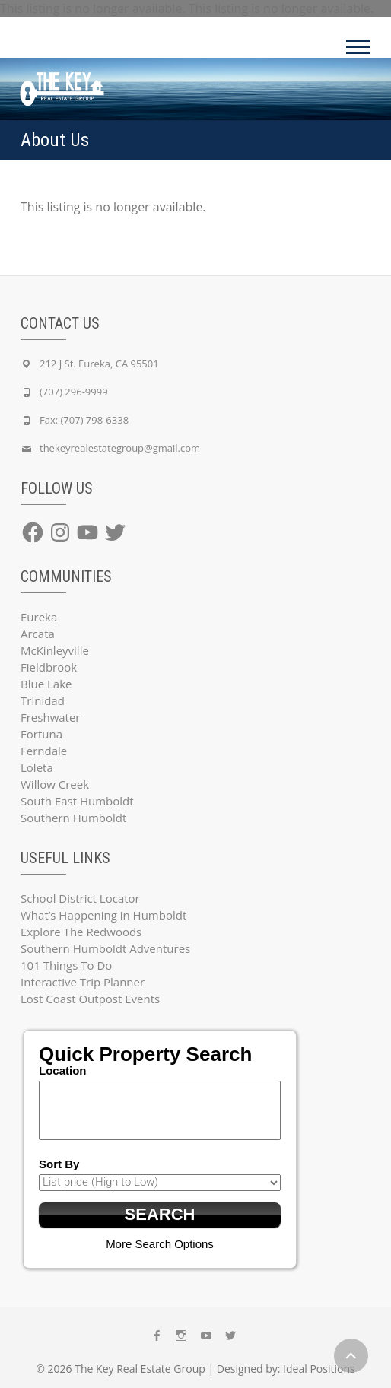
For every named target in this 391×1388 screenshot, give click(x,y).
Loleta (37, 767)
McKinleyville (55, 650)
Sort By (59, 1164)
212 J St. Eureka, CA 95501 (99, 363)
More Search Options (160, 1243)
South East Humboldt (77, 800)
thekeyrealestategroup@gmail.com (120, 448)
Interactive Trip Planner (83, 981)
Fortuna (41, 734)
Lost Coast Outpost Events (90, 998)
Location (63, 1070)
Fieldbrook (49, 667)
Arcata (38, 633)
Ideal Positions (319, 1368)
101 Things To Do (66, 965)
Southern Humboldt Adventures (105, 948)
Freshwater (51, 717)
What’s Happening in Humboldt (103, 915)
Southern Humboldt (73, 817)
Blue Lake (46, 683)
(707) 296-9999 (74, 392)
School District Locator (80, 898)
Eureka (39, 616)
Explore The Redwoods (81, 931)
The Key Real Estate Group (140, 1368)
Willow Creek (55, 784)
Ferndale (44, 750)
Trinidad (43, 700)
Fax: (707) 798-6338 (84, 420)
